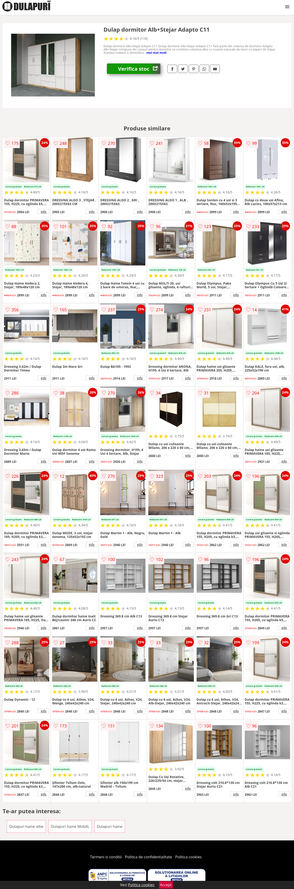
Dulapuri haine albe (26, 826)
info (43, 211)
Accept (166, 884)
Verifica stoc (139, 68)
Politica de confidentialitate (148, 856)
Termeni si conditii (106, 856)
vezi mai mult (156, 52)
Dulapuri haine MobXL (70, 826)
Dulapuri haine (109, 826)
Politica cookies (188, 856)
